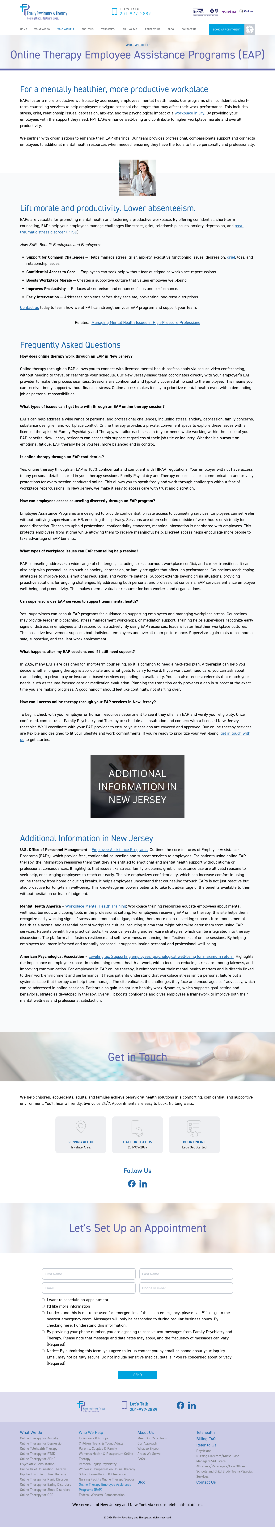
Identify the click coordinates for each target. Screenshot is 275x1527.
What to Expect (148, 1448)
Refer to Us (152, 29)
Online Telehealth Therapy (38, 1448)
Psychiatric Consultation (37, 1464)
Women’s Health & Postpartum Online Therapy (106, 1456)
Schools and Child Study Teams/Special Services (224, 1473)
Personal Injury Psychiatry (97, 1464)
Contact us (29, 307)
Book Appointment (227, 29)
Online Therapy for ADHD (38, 1459)
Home (23, 29)
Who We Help (65, 29)
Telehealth (108, 29)
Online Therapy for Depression (41, 1443)
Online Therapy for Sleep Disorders (45, 1490)
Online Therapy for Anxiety (39, 1438)
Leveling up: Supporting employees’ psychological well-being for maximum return (161, 956)
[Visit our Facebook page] (132, 1185)
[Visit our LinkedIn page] (143, 1187)
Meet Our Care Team (152, 1438)
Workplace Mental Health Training (95, 906)
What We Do (42, 29)
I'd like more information (68, 1306)
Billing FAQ (130, 29)
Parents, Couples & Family (98, 1448)
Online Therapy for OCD (36, 1495)
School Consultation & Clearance (102, 1474)
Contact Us (189, 29)
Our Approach (147, 1443)
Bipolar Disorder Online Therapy (43, 1474)
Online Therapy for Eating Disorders (45, 1484)
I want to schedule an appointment (77, 1299)
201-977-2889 (135, 14)
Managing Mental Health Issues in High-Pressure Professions (145, 322)
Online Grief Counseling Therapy (43, 1469)
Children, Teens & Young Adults (101, 1443)
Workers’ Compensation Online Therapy (107, 1469)
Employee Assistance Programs (120, 849)
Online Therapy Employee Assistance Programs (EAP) (105, 1487)
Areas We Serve (149, 1454)
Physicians (203, 1451)
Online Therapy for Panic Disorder (44, 1479)
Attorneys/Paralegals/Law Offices (220, 1466)
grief (231, 257)
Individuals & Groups (93, 1438)
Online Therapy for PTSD (37, 1454)
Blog (171, 29)
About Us (88, 29)
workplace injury (189, 112)
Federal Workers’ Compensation (102, 1495)
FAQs (141, 1459)
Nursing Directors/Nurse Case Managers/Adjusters (217, 1458)
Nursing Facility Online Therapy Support (107, 1479)
